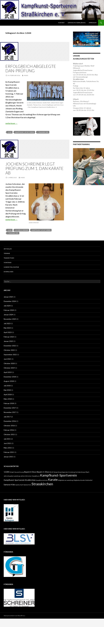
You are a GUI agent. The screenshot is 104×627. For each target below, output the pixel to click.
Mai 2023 (7, 328)
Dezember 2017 (10, 408)
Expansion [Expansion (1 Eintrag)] (65, 472)
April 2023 (8, 332)
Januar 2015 (8, 457)
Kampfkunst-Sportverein (24, 132)
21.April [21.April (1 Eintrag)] (12, 472)
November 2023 (10, 319)
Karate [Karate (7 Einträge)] (53, 479)
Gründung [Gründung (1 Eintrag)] (71, 472)
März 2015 (8, 448)
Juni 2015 (7, 443)
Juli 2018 (7, 386)
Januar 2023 (8, 341)
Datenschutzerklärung (77, 22)
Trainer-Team (9, 258)
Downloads (8, 272)
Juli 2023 (7, 323)
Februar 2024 (9, 310)
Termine (7, 253)
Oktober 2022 (9, 350)
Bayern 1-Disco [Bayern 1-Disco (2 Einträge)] (43, 472)
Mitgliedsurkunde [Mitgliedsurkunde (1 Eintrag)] (79, 480)
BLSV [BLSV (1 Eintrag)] (51, 472)
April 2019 (8, 372)
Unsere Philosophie (11, 267)
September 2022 (10, 354)
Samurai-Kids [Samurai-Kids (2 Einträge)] (9, 484)
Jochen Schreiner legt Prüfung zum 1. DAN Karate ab (34, 168)
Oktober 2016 (9, 425)
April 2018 (8, 394)
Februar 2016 (9, 430)
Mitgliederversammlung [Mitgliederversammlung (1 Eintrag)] (65, 480)
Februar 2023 (9, 337)
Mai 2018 (7, 390)
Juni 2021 (7, 359)
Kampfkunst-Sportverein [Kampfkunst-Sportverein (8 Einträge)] (58, 475)
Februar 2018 (9, 403)
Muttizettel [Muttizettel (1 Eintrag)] (88, 480)
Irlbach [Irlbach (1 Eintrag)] (87, 472)
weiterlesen (11, 123)
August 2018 (9, 381)
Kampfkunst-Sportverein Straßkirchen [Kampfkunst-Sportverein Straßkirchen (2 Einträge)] (20, 480)
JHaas (26, 75)
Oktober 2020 (9, 363)
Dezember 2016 (10, 421)
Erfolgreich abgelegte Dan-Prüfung (30, 68)
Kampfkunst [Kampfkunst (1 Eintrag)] (36, 476)
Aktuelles (8, 249)
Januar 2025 (8, 297)
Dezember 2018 (10, 377)
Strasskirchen (43, 132)
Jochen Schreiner (21, 230)
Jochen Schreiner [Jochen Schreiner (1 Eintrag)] (26, 476)
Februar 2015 (9, 452)
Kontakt (61, 22)
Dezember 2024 (10, 301)
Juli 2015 (7, 439)
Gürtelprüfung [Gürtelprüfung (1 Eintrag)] (80, 472)
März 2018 (8, 399)
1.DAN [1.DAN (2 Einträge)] (6, 472)
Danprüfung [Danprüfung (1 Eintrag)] (57, 472)
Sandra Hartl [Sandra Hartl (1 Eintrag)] (19, 485)
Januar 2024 (8, 315)
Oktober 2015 (9, 434)
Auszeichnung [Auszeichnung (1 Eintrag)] (19, 472)
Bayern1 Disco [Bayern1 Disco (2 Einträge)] (30, 472)
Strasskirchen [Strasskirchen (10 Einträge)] (42, 484)
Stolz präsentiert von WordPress (14, 616)
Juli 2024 (7, 306)
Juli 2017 (7, 417)
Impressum (92, 22)
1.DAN (10, 132)
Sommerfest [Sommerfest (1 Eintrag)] (27, 485)
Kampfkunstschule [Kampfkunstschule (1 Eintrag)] (42, 480)
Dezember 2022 (10, 346)
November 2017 (10, 412)
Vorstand (7, 262)
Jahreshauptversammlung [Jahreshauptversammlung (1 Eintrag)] (12, 476)
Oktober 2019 (9, 368)
